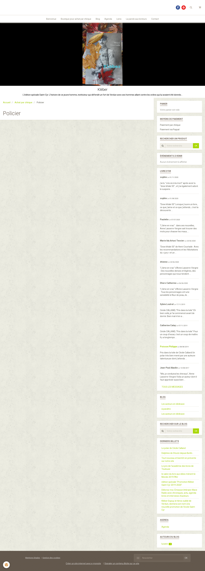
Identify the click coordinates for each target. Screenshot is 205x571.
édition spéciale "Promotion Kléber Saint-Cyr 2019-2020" (178, 483)
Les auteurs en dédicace (173, 404)
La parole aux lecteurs (136, 19)
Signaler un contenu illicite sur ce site (121, 563)
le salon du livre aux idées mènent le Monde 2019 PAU (179, 475)
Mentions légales (32, 558)
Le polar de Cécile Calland (174, 448)
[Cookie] (6, 564)
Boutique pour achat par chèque (76, 19)
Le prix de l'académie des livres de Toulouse (178, 467)
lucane (167, 544)
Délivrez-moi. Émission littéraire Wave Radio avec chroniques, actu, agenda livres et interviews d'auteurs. (179, 493)
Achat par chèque (23, 102)
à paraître (166, 409)
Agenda (108, 19)
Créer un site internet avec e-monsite (83, 563)
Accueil (6, 102)
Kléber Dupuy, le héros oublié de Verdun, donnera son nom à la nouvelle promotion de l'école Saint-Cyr (178, 505)
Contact (155, 19)
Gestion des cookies (51, 558)
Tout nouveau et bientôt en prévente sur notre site (179, 459)
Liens (118, 19)
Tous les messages (172, 387)
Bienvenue (51, 19)
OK (196, 146)
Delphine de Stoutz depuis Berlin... (178, 453)
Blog (98, 19)
